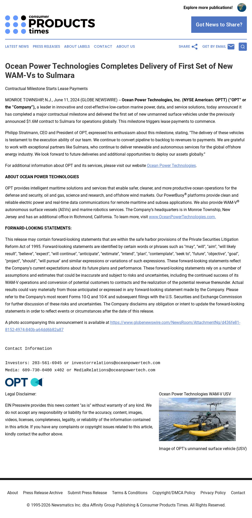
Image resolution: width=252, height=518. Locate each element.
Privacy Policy (213, 492)
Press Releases (46, 46)
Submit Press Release (87, 492)
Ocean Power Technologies (171, 165)
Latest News (17, 46)
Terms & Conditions (129, 492)
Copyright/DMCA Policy (174, 492)
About (12, 492)
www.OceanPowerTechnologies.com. (182, 216)
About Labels (77, 46)
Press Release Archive (43, 492)
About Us (125, 46)
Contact (103, 46)
